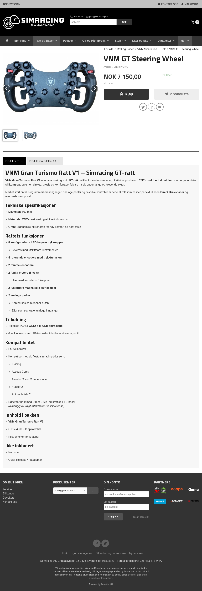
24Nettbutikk (107, 584)
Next (98, 88)
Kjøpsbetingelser (82, 553)
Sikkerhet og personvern (111, 553)
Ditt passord (110, 501)
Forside (108, 49)
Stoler (119, 40)
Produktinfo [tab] (12, 161)
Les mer (132, 574)
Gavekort (8, 497)
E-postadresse (111, 489)
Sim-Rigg (20, 40)
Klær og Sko (140, 40)
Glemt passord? (141, 517)
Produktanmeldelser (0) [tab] (42, 161)
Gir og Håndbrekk (93, 40)
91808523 (76, 16)
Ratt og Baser (45, 40)
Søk (124, 22)
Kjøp (126, 94)
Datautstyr (164, 40)
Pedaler (68, 40)
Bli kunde (8, 493)
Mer (183, 40)
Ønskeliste (177, 94)
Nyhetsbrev (136, 553)
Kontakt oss (10, 501)
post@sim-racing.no (97, 16)
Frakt (65, 553)
